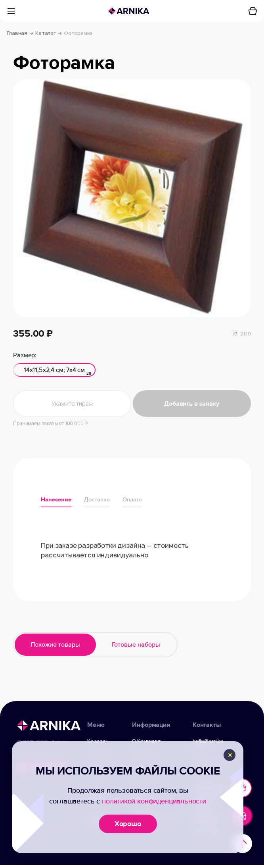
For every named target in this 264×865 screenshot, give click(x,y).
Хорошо (128, 823)
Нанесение (56, 499)
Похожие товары (55, 645)
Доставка (97, 499)
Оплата (132, 499)
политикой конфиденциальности (154, 801)
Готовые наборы (136, 645)
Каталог (48, 33)
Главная (20, 33)
